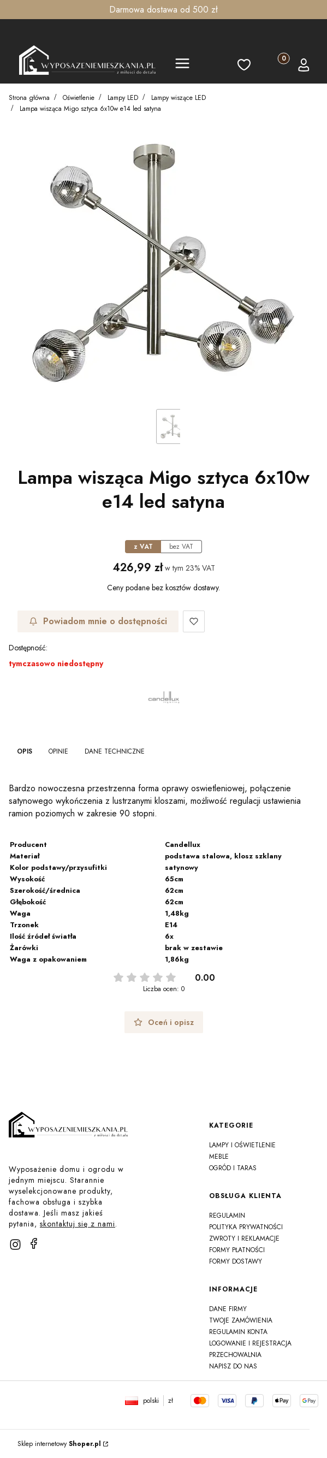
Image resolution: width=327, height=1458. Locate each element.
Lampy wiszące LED (178, 98)
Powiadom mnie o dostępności (98, 621)
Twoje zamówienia (240, 1320)
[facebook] (34, 1243)
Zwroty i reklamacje (244, 1238)
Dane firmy (228, 1309)
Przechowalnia (235, 1355)
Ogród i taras (233, 1168)
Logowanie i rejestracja (250, 1343)
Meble (219, 1156)
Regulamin (227, 1215)
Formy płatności (237, 1250)
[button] (182, 65)
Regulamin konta (238, 1332)
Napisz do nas (233, 1366)
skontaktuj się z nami (77, 1223)
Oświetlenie (78, 98)
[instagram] (15, 1244)
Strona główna (29, 98)
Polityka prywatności (246, 1227)
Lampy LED (123, 98)
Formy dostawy (235, 1261)
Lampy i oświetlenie (242, 1145)
